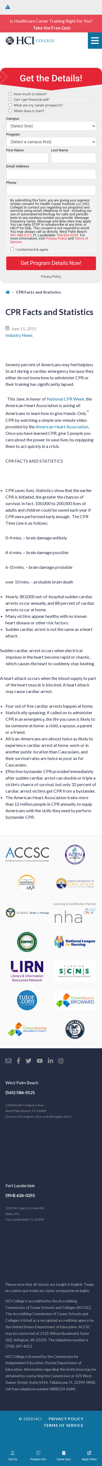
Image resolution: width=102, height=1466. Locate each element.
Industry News (19, 335)
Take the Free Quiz (52, 27)
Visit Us (12, 1456)
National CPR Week (65, 398)
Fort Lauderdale (20, 1185)
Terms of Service (64, 1425)
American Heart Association (62, 426)
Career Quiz (64, 1456)
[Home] (10, 292)
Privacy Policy (66, 1418)
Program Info (38, 1456)
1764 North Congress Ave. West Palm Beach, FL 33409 (38, 1111)
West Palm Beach (21, 1082)
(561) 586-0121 (20, 1092)
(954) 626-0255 (20, 1195)
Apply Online (89, 1456)
